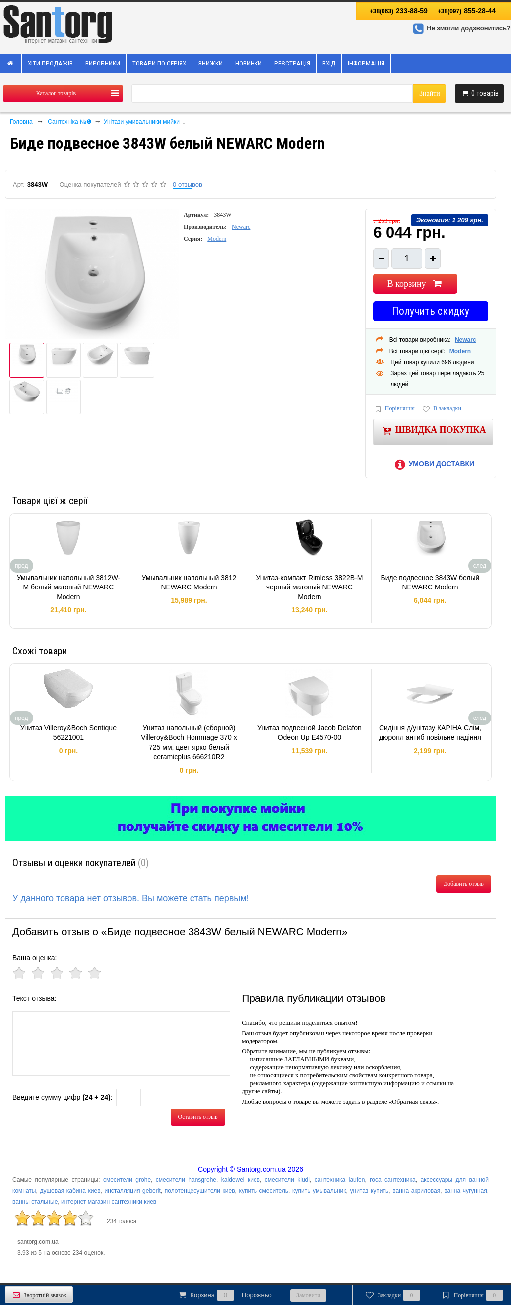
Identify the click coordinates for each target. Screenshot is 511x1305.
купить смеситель (264, 1190)
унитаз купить (369, 1190)
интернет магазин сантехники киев (108, 1201)
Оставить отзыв (198, 1116)
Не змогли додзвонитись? (460, 28)
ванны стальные (35, 1201)
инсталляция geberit (133, 1190)
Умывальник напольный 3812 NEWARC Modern (189, 582)
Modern (216, 238)
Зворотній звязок (38, 1295)
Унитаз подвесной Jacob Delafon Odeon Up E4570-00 (309, 733)
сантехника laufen (340, 1179)
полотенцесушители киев (200, 1190)
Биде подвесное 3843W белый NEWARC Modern (430, 582)
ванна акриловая (416, 1190)
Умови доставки (433, 464)
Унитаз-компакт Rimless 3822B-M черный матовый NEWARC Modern (309, 587)
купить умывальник (319, 1190)
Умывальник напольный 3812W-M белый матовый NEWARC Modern (68, 587)
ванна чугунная (465, 1190)
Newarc (241, 226)
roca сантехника (392, 1179)
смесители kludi (287, 1179)
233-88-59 (399, 11)
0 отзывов (187, 184)
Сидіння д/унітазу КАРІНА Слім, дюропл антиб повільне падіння (430, 733)
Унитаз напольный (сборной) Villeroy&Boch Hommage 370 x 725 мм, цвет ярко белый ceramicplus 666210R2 (189, 742)
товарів (479, 93)
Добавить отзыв (464, 883)
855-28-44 (467, 11)
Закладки (392, 1295)
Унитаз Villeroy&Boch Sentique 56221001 (68, 733)
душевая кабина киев (70, 1190)
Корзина (224, 1295)
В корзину (415, 284)
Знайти (429, 93)
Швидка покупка (433, 430)
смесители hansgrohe (186, 1179)
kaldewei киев (240, 1179)
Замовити (308, 1295)
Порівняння (394, 409)
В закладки (441, 409)
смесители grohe (127, 1179)
